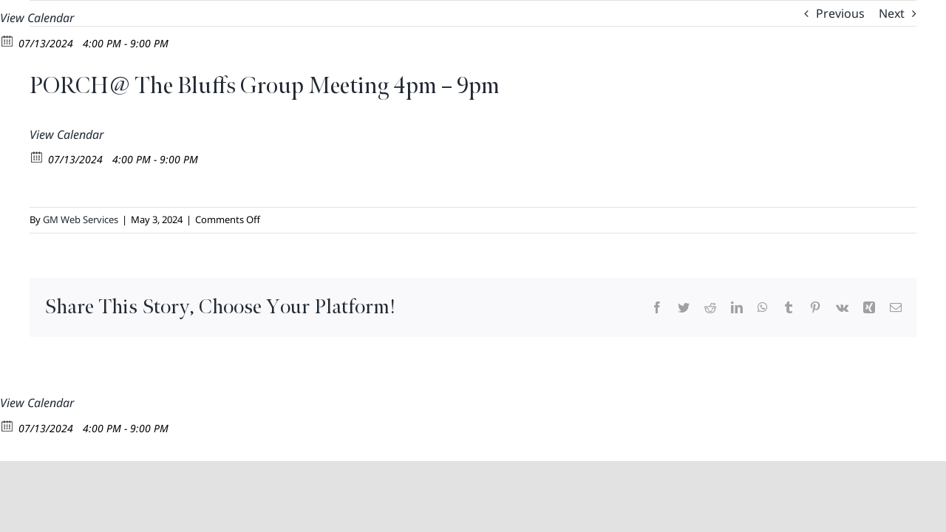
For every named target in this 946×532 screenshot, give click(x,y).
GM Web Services (80, 219)
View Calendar (37, 18)
